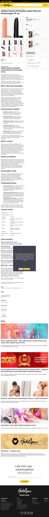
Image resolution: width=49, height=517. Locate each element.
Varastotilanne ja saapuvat (6, 63)
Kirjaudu (34, 500)
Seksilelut (8, 9)
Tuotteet (3, 9)
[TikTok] (28, 513)
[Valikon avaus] (1, 5)
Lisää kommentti (5, 302)
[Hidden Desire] (4, 312)
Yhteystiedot (20, 500)
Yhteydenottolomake (5, 508)
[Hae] (27, 5)
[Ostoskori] (44, 5)
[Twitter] (31, 513)
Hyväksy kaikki (26, 268)
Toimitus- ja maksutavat (5, 506)
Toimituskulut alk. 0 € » (26, 1)
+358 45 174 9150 (4, 501)
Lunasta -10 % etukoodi (6, 1)
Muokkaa (21, 268)
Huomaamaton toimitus (21, 507)
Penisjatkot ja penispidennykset (18, 9)
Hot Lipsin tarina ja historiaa (22, 505)
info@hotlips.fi (3, 500)
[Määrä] (28, 25)
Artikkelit (46, 500)
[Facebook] (21, 513)
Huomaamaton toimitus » (44, 1)
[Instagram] (25, 513)
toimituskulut (39, 19)
